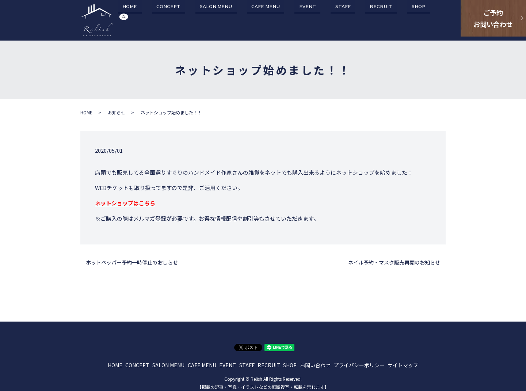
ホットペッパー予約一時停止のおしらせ (132, 258)
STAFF (355, 18)
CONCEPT (217, 18)
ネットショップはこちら (125, 199)
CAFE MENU (296, 18)
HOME (187, 18)
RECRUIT (384, 18)
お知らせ (116, 108)
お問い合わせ (315, 361)
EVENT (328, 18)
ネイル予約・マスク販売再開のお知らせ (394, 258)
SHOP (412, 18)
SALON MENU (255, 18)
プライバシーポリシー (359, 361)
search (435, 19)
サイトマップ (403, 361)
